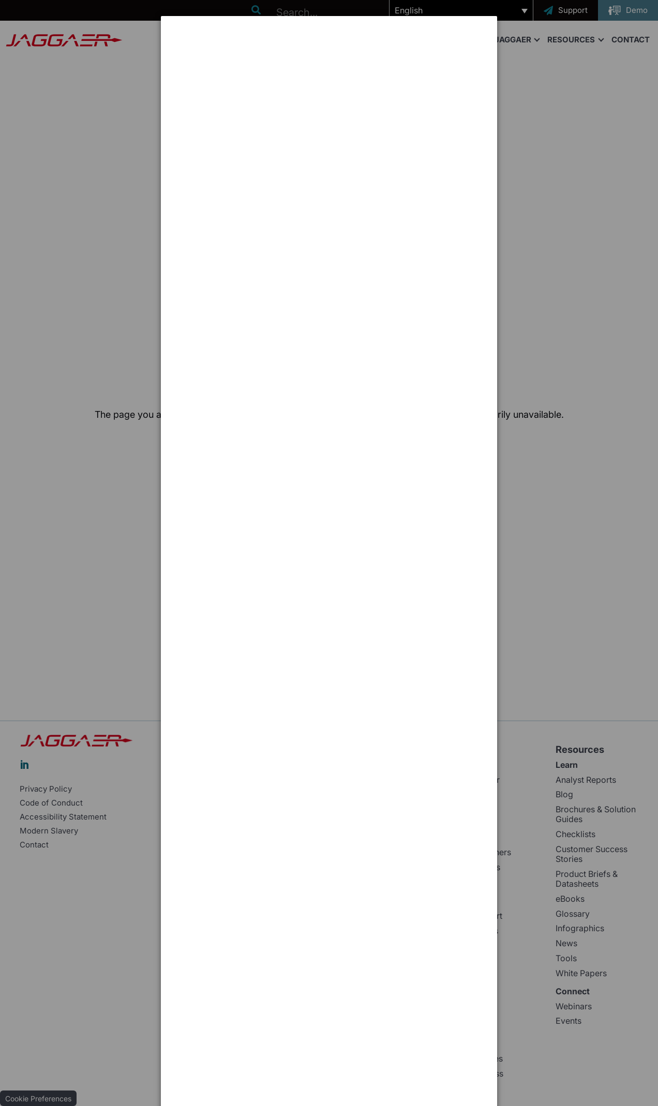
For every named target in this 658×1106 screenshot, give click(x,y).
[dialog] (329, 55)
